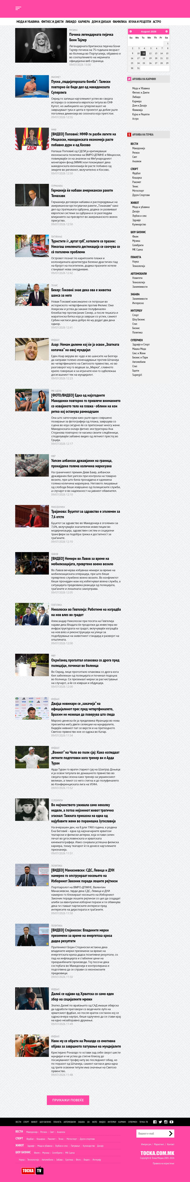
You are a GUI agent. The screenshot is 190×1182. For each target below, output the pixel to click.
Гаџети (135, 370)
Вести (134, 144)
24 (138, 63)
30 (132, 68)
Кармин (122, 1121)
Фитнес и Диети (140, 92)
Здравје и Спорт (141, 344)
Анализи (136, 161)
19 (150, 58)
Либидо (70, 21)
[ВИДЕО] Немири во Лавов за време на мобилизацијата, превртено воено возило (82, 561)
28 (161, 63)
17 (138, 58)
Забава (135, 294)
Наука (135, 261)
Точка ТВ (143, 1121)
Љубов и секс (139, 216)
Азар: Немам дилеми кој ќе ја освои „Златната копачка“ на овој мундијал (85, 347)
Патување (75, 1145)
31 (138, 68)
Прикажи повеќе (68, 1100)
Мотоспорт (138, 190)
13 (156, 53)
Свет (134, 157)
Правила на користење (163, 1163)
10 (138, 53)
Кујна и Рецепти (141, 114)
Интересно (138, 303)
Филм (135, 236)
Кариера (84, 21)
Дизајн (136, 211)
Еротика (69, 1159)
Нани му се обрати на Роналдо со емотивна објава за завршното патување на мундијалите (86, 1043)
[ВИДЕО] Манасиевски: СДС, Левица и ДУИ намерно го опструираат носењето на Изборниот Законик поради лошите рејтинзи (84, 875)
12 (150, 53)
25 (144, 63)
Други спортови (87, 1138)
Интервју (136, 311)
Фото (94, 1121)
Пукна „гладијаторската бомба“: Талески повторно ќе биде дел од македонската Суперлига (80, 87)
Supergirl (137, 375)
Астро (157, 21)
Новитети (137, 278)
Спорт (134, 169)
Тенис (135, 186)
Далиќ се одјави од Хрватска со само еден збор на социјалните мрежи (82, 996)
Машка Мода (139, 349)
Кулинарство (139, 224)
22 (167, 58)
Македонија (138, 148)
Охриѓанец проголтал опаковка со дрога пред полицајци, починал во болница (85, 662)
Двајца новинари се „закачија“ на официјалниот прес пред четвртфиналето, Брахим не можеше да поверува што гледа (83, 709)
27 (156, 63)
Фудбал (136, 173)
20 (156, 58)
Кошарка (137, 177)
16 (132, 58)
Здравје (136, 220)
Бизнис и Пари (140, 357)
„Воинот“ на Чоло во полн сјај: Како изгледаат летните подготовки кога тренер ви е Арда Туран (85, 758)
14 (161, 53)
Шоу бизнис (138, 232)
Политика (137, 332)
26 (150, 63)
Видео (102, 1121)
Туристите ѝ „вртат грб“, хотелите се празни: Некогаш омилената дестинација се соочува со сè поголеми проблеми (85, 246)
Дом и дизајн (101, 21)
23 (132, 63)
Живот (135, 203)
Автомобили (139, 274)
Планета (136, 257)
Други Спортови (141, 195)
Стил (134, 324)
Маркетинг (159, 1144)
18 (144, 58)
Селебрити (137, 245)
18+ (88, 1121)
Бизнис (136, 328)
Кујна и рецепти (140, 21)
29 (167, 63)
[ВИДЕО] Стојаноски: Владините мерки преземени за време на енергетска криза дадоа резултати (81, 935)
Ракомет (136, 182)
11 (144, 53)
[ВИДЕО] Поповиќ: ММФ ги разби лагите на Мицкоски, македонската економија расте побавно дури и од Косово (83, 139)
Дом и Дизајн (139, 105)
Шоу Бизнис (138, 319)
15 (167, 53)
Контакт (170, 1144)
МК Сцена (137, 249)
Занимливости (140, 287)
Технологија (138, 266)
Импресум (146, 1144)
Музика (136, 241)
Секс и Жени (138, 353)
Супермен (137, 340)
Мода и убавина (28, 21)
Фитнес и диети (52, 21)
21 (161, 58)
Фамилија (120, 21)
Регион (136, 152)
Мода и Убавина (141, 88)
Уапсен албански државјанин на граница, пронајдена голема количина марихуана (81, 463)
